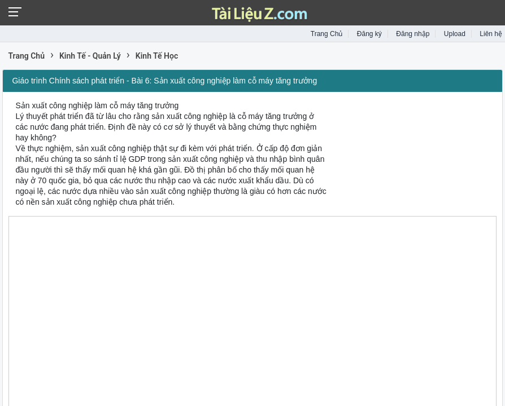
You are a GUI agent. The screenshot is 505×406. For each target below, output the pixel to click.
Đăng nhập (412, 34)
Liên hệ (491, 34)
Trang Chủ (327, 34)
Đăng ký (369, 34)
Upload (454, 34)
